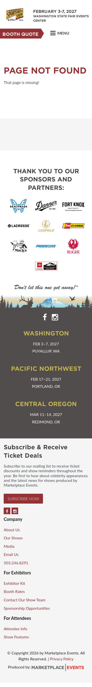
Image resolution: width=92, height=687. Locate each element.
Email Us (11, 554)
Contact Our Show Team (24, 599)
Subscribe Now (23, 498)
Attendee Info (15, 628)
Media (9, 546)
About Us (12, 529)
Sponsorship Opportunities (27, 608)
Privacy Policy (62, 658)
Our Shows (13, 537)
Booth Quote (20, 34)
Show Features (16, 636)
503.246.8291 (16, 562)
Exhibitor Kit (14, 583)
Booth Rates (14, 591)
